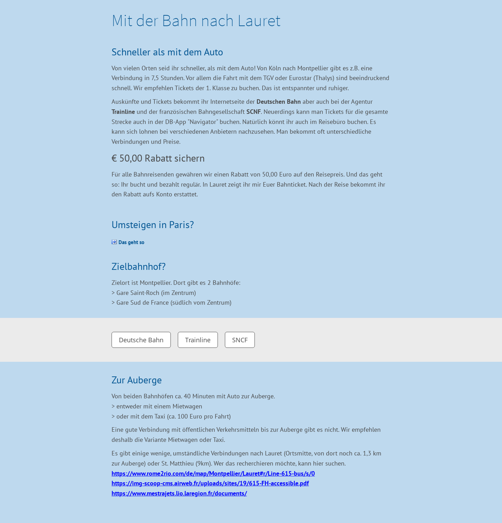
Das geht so (131, 242)
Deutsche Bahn (141, 340)
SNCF (240, 340)
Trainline (198, 340)
